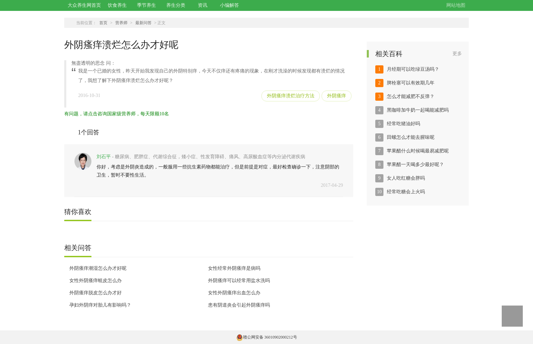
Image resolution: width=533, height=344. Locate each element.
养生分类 (175, 5)
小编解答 (229, 5)
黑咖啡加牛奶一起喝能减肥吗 (418, 110)
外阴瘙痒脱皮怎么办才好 (95, 292)
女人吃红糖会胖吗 (406, 178)
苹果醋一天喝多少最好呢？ (415, 164)
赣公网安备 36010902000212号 (266, 337)
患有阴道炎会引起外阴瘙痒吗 (239, 305)
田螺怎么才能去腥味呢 (410, 137)
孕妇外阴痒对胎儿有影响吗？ (100, 305)
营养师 (121, 22)
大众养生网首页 (84, 5)
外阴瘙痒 (336, 95)
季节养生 (146, 5)
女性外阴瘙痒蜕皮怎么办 (95, 280)
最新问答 (143, 22)
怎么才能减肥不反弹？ (410, 96)
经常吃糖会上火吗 (406, 191)
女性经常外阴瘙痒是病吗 (234, 268)
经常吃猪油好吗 (403, 123)
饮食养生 (117, 5)
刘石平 (104, 156)
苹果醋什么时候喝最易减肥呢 (418, 150)
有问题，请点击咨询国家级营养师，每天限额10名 (116, 113)
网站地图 (455, 5)
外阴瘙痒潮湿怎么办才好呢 (97, 268)
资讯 (202, 5)
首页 (103, 22)
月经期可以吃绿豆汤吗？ (413, 69)
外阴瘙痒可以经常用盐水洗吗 (239, 280)
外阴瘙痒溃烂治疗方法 (290, 95)
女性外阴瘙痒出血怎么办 (234, 292)
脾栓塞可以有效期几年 (410, 82)
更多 (457, 53)
